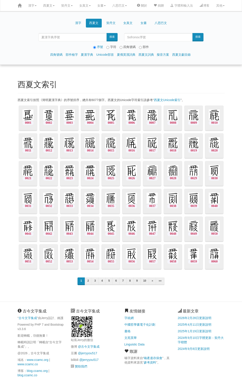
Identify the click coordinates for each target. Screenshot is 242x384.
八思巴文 (119, 5)
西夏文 (49, 5)
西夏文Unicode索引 (167, 100)
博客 (205, 5)
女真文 (85, 5)
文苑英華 (130, 338)
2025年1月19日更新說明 (194, 331)
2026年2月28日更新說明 (194, 318)
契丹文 (67, 5)
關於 (142, 5)
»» (160, 280)
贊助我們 (81, 366)
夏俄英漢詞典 (126, 54)
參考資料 (150, 362)
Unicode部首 (105, 54)
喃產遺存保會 (153, 358)
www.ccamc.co (28, 364)
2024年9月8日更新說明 (194, 349)
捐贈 (159, 5)
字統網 (129, 318)
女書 (101, 5)
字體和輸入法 (181, 5)
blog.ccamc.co (27, 375)
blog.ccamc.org (37, 371)
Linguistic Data (134, 344)
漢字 (32, 5)
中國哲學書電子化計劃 (139, 324)
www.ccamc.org (37, 360)
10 (144, 280)
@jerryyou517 (87, 353)
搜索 (112, 36)
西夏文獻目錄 (181, 54)
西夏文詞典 (146, 54)
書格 (127, 331)
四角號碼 (56, 54)
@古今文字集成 (89, 346)
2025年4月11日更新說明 (194, 324)
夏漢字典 (87, 54)
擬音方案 (163, 54)
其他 (220, 5)
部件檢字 (72, 54)
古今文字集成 (27, 318)
